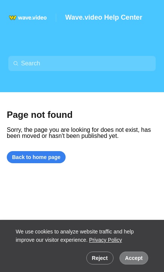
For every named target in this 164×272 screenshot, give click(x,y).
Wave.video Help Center (103, 17)
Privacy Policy (105, 240)
